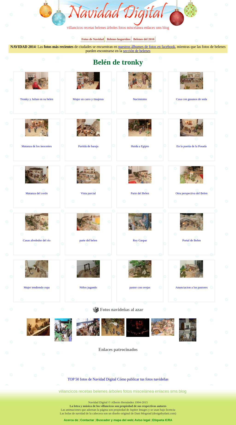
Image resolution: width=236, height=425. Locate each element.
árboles (112, 28)
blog (165, 28)
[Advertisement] (118, 366)
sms (159, 28)
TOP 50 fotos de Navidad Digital (92, 379)
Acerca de (71, 420)
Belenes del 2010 (143, 39)
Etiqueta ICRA (162, 420)
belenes (100, 28)
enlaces (149, 28)
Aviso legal (142, 420)
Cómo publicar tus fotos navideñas (142, 379)
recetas (89, 28)
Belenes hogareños (118, 39)
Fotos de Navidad (93, 39)
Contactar (87, 420)
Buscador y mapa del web (114, 420)
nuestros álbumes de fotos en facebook (146, 47)
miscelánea (135, 28)
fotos (122, 28)
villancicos (75, 28)
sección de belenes (136, 51)
